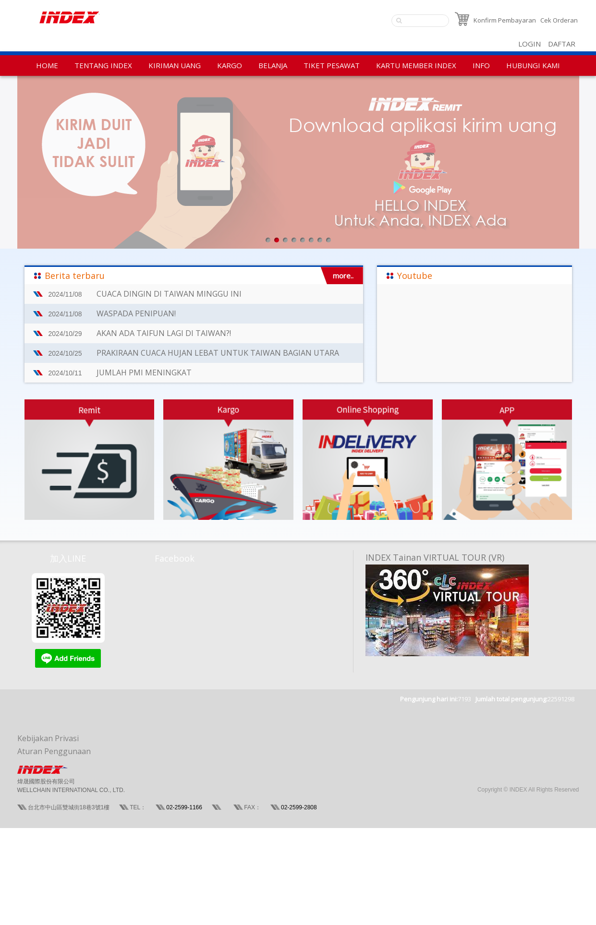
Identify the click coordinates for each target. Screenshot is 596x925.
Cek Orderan (559, 20)
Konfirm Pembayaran (505, 20)
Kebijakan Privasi (48, 738)
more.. (343, 275)
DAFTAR (561, 43)
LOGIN (529, 43)
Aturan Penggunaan (54, 751)
